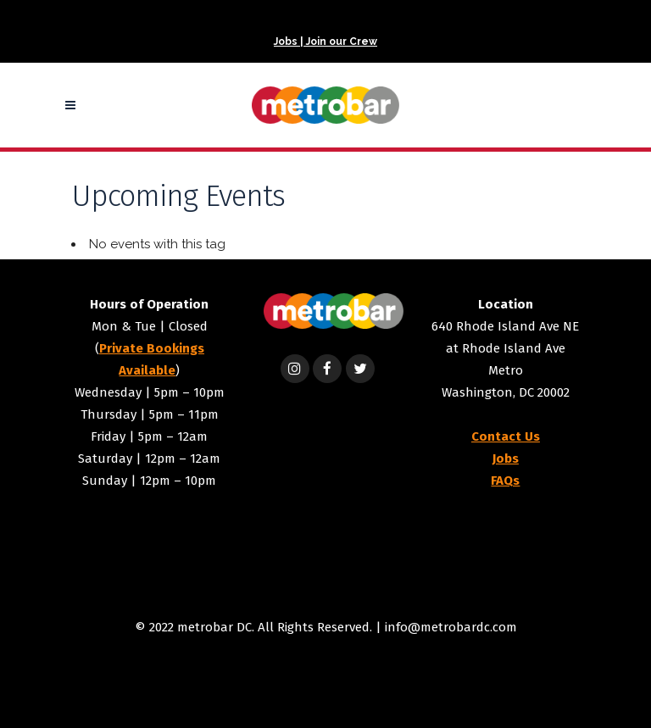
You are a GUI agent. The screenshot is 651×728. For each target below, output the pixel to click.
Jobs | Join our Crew (325, 41)
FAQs (505, 480)
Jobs (505, 458)
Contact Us (505, 436)
